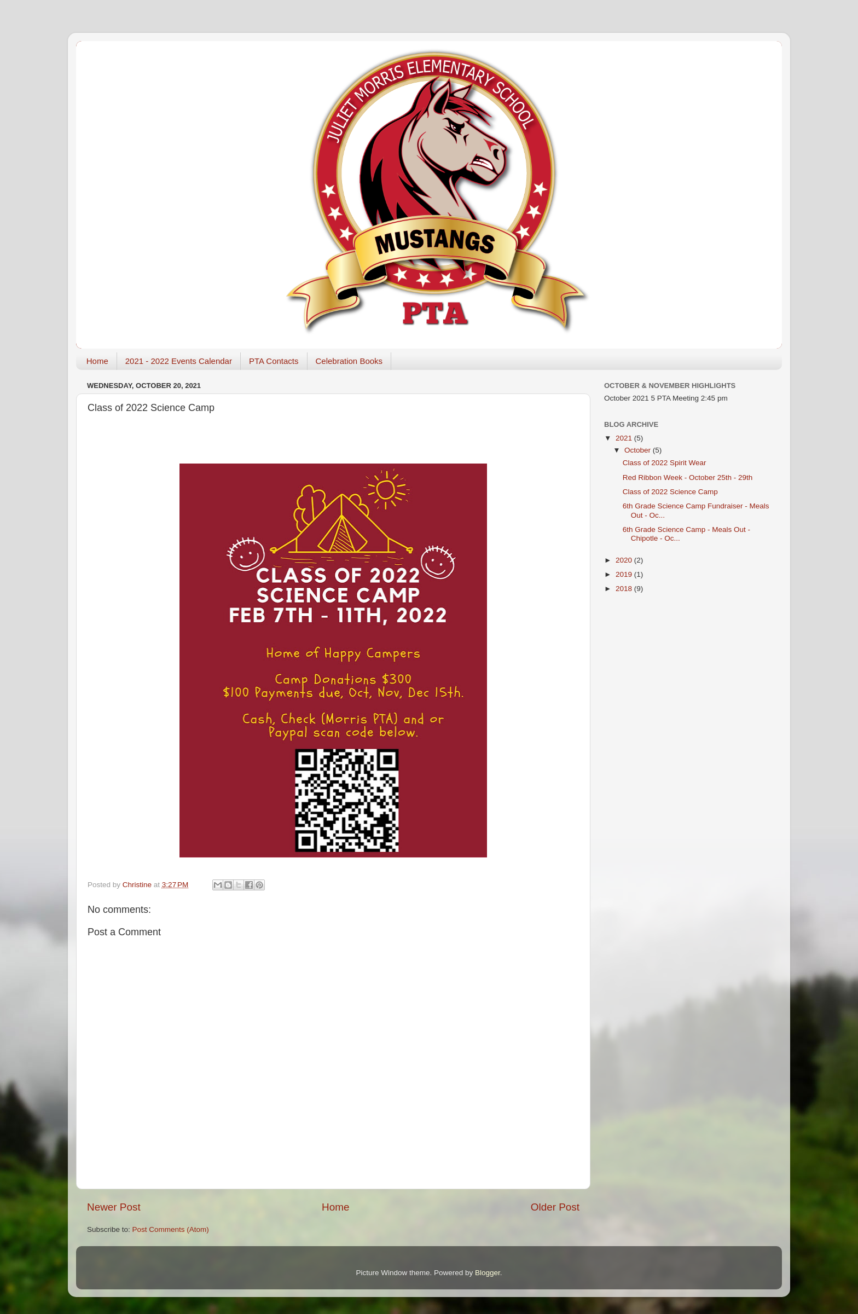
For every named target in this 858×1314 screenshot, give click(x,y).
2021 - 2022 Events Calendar (178, 361)
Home (97, 361)
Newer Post (114, 1207)
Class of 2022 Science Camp (670, 492)
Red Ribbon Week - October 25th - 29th (688, 477)
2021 (625, 438)
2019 (625, 574)
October (638, 450)
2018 (625, 588)
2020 (625, 560)
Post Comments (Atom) (170, 1229)
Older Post (555, 1207)
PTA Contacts (274, 361)
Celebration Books (349, 361)
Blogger (487, 1273)
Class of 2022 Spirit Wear (664, 463)
